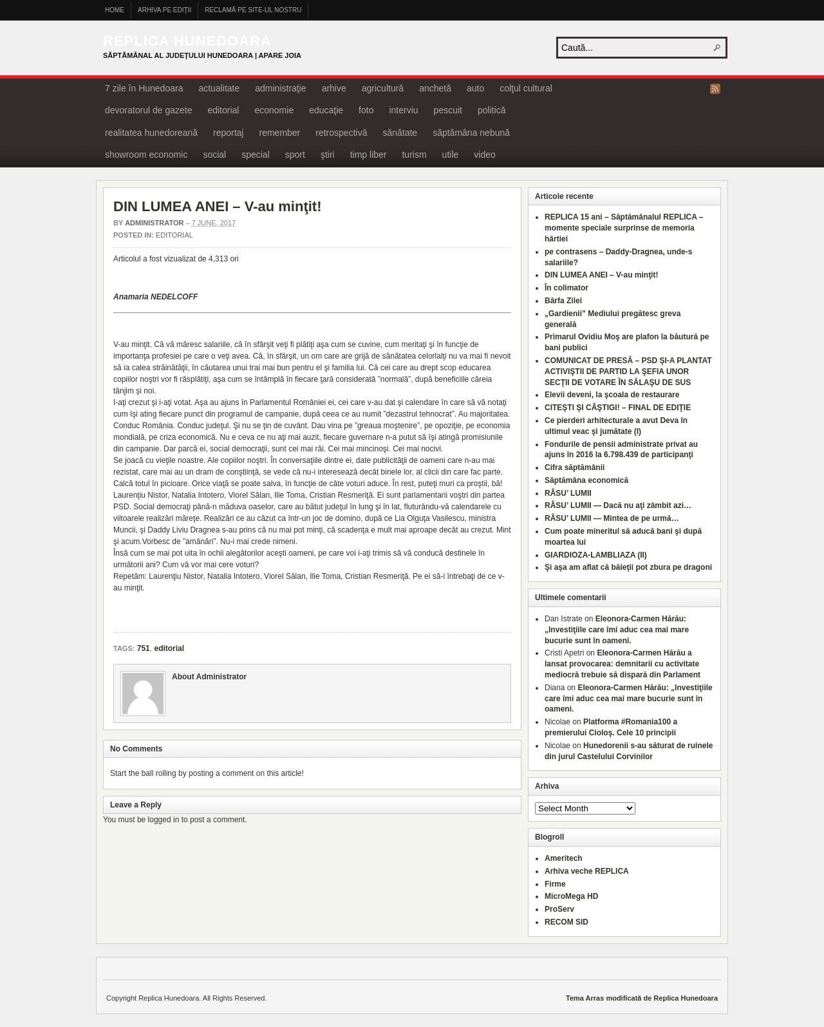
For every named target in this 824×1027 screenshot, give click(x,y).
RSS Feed (715, 89)
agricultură (383, 88)
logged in (164, 819)
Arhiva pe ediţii (164, 10)
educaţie (326, 110)
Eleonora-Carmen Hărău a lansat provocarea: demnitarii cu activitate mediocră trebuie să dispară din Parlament (622, 663)
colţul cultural (526, 88)
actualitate (218, 88)
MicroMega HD (571, 896)
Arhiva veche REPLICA (587, 871)
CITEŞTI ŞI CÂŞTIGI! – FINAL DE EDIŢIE (618, 407)
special (255, 154)
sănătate (399, 132)
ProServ (559, 909)
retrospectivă (341, 132)
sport (295, 154)
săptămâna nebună (471, 132)
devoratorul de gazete (148, 110)
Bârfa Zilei (563, 300)
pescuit (448, 110)
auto (475, 88)
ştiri (328, 154)
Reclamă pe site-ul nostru (253, 10)
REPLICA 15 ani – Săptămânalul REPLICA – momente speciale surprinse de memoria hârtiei (624, 227)
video (484, 154)
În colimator (566, 287)
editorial (223, 110)
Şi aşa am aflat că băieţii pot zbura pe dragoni (628, 567)
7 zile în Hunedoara (144, 88)
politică (492, 110)
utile (450, 154)
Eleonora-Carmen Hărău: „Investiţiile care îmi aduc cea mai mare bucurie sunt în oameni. (617, 629)
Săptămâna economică (586, 480)
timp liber (368, 154)
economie (274, 110)
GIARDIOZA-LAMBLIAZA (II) (596, 555)
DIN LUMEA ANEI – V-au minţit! (217, 206)
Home (114, 10)
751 (143, 648)
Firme (555, 884)
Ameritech (564, 858)
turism (414, 154)
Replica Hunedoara (187, 41)
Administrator (154, 223)
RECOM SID (566, 922)
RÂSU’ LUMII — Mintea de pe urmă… (612, 518)
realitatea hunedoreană (151, 132)
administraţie (280, 88)
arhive (334, 88)
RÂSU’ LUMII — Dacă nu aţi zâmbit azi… (618, 505)
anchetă (435, 88)
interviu (403, 110)
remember (279, 132)
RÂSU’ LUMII (568, 493)
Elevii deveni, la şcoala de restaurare (612, 394)
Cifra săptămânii (574, 467)
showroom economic (146, 154)
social (214, 154)
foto (366, 110)
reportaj (228, 132)
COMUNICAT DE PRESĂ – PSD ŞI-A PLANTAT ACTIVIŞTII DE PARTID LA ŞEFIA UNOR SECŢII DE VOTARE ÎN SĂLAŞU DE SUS (628, 371)
